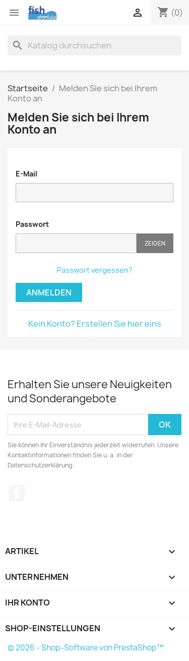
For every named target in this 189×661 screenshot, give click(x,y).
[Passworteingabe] (76, 243)
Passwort (32, 224)
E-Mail (26, 173)
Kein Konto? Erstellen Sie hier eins (94, 323)
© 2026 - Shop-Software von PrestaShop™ (86, 647)
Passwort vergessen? (95, 270)
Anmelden (49, 292)
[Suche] (94, 45)
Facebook (17, 493)
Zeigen (155, 243)
